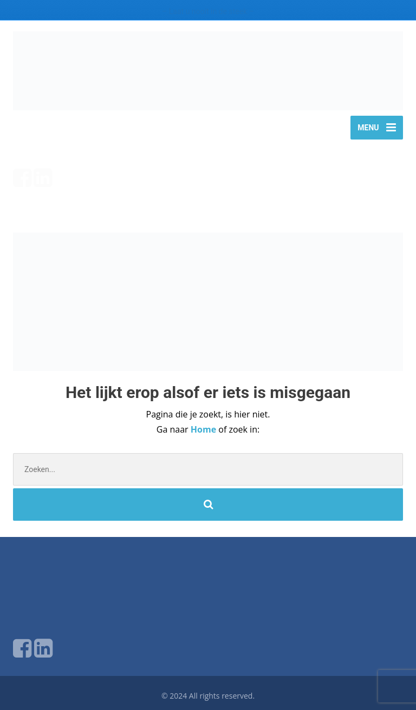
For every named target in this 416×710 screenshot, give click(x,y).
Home (204, 429)
